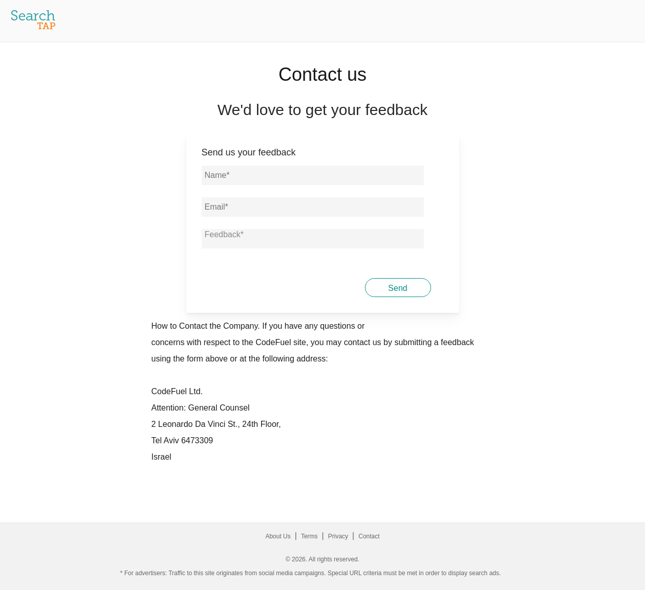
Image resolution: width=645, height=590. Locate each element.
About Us (277, 536)
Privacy (338, 536)
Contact (368, 536)
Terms (309, 536)
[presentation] (279, 286)
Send (397, 288)
